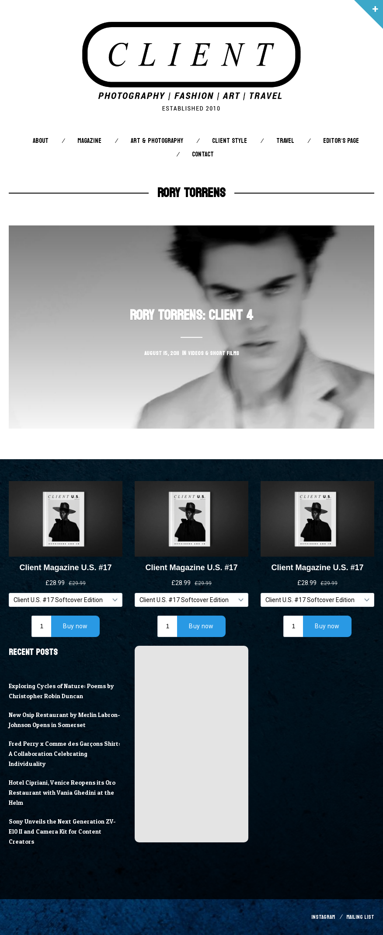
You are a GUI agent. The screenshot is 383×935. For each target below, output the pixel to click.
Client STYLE (229, 141)
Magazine (89, 141)
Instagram (321, 916)
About (41, 141)
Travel (285, 141)
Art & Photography (157, 141)
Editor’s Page (341, 141)
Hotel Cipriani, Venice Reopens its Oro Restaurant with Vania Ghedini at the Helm (65, 793)
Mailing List (359, 916)
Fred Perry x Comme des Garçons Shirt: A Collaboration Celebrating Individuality (60, 754)
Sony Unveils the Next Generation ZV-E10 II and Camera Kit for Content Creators (65, 831)
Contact (203, 154)
